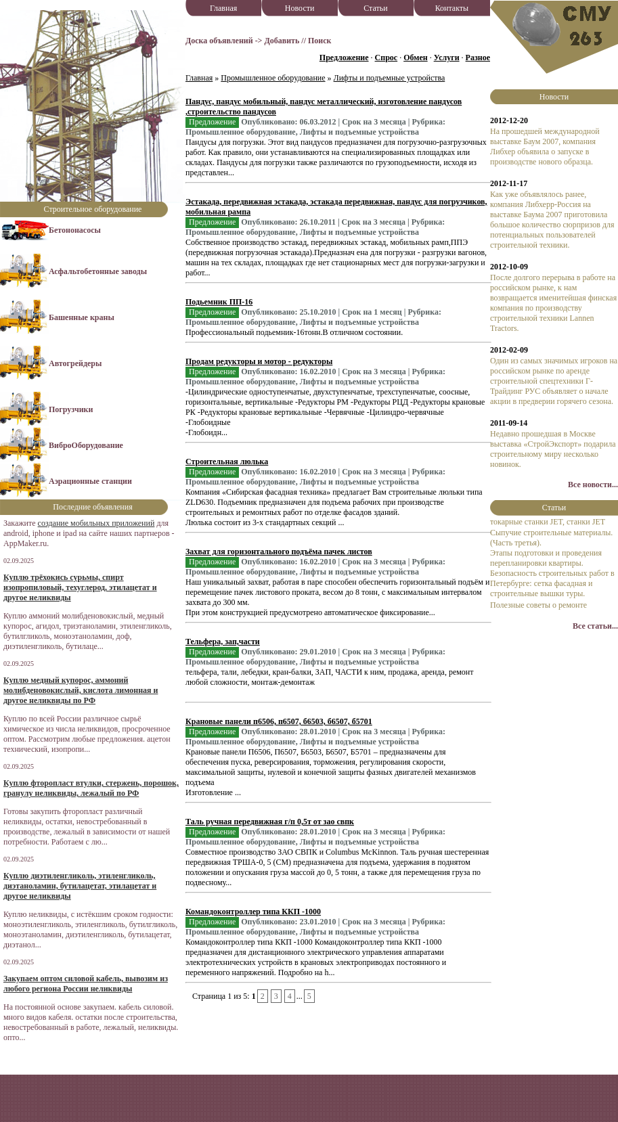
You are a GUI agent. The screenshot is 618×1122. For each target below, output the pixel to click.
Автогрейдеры (75, 363)
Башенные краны (81, 317)
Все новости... (593, 484)
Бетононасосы (75, 230)
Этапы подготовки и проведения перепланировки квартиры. (546, 558)
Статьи (375, 8)
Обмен (415, 57)
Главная (223, 8)
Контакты (452, 8)
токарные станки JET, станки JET (547, 521)
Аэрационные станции (90, 481)
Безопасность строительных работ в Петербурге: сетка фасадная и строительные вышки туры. (552, 583)
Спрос (386, 57)
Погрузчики (71, 409)
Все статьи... (595, 626)
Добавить (281, 40)
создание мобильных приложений (96, 523)
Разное (478, 57)
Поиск (320, 40)
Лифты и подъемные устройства (389, 78)
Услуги (447, 57)
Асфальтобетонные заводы (98, 271)
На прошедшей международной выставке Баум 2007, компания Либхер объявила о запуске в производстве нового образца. (545, 146)
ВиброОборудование (86, 445)
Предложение (344, 57)
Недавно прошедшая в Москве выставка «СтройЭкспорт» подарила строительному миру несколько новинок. (553, 449)
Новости (300, 8)
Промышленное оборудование (273, 78)
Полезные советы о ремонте (538, 605)
